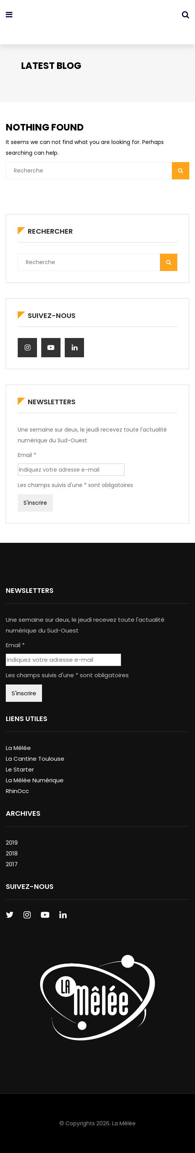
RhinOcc (17, 791)
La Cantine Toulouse (35, 759)
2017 (12, 864)
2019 (12, 842)
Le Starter (20, 769)
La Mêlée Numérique (35, 780)
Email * (27, 455)
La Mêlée (18, 748)
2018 (12, 853)
